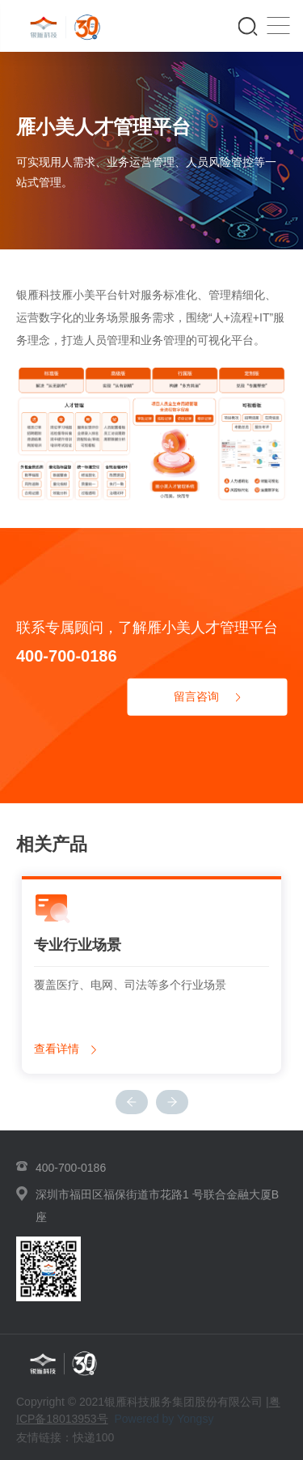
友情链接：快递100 (65, 1437)
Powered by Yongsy (163, 1418)
